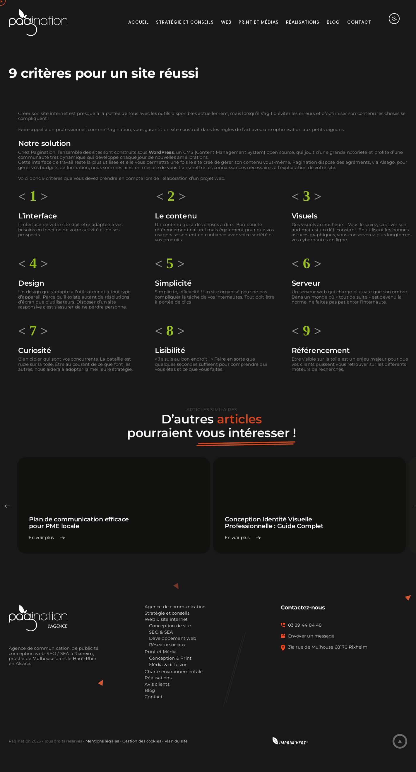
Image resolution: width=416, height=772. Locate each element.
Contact (153, 697)
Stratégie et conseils (167, 613)
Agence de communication (175, 606)
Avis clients (157, 684)
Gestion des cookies (141, 741)
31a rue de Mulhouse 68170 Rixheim (327, 647)
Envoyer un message (311, 636)
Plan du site (176, 741)
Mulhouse (43, 658)
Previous (7, 506)
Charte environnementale (174, 671)
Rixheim (83, 653)
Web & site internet (166, 619)
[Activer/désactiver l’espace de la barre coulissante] (389, 22)
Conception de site (170, 625)
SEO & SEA (161, 632)
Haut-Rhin (84, 658)
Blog (150, 690)
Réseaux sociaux (167, 644)
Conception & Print (170, 658)
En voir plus (41, 537)
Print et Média (161, 651)
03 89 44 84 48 (305, 625)
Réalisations (158, 678)
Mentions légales (102, 741)
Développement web (172, 638)
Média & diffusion (168, 664)
